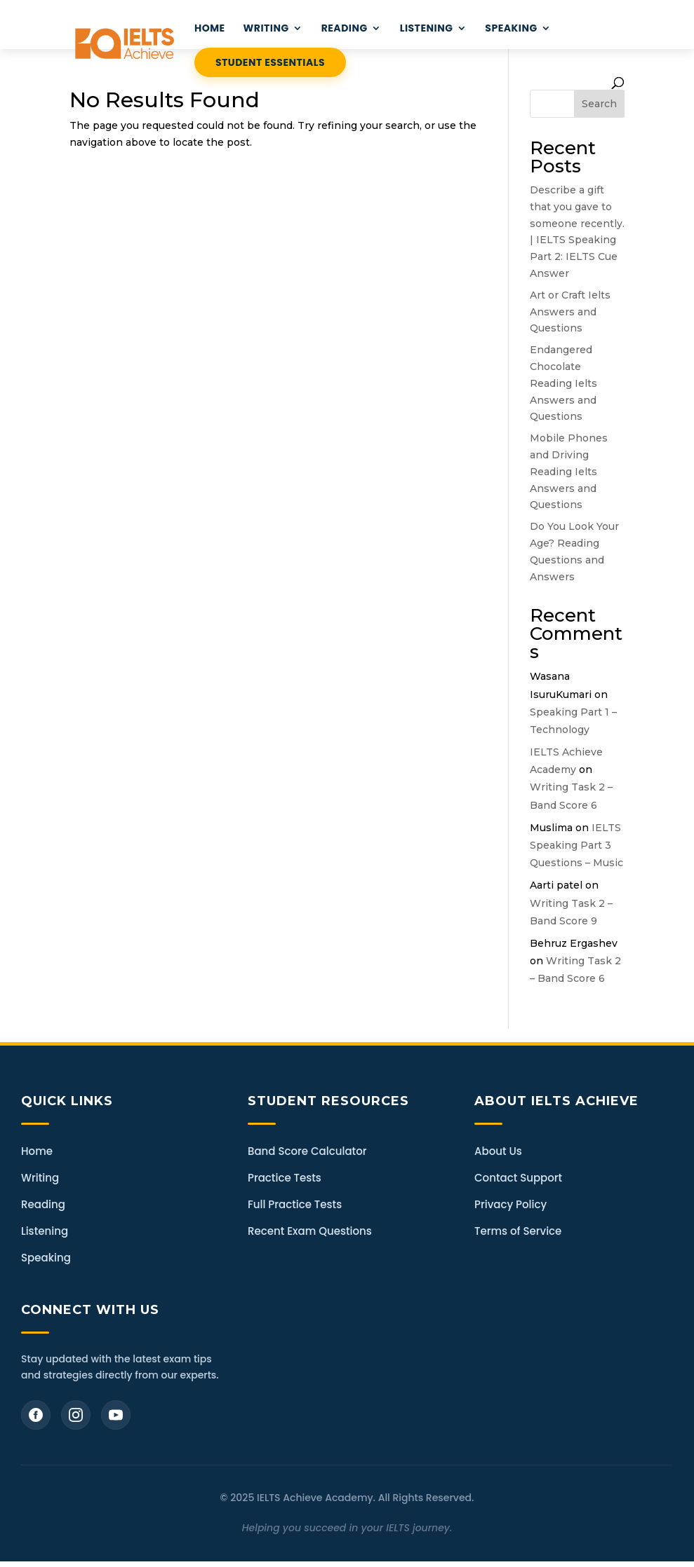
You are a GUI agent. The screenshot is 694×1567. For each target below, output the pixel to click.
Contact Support (518, 1177)
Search (599, 103)
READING (344, 29)
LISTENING (426, 29)
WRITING (266, 29)
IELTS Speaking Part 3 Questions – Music (576, 845)
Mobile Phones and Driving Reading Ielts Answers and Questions (569, 471)
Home (37, 1151)
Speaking (511, 29)
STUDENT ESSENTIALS (270, 62)
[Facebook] (36, 1415)
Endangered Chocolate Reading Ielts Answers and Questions (563, 383)
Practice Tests (284, 1177)
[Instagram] (76, 1415)
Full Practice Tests (295, 1204)
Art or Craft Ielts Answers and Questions (570, 312)
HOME (209, 29)
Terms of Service (517, 1231)
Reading (43, 1204)
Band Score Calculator (307, 1151)
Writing (40, 1177)
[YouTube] (116, 1415)
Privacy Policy (510, 1204)
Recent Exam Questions (310, 1231)
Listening (44, 1231)
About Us (498, 1151)
